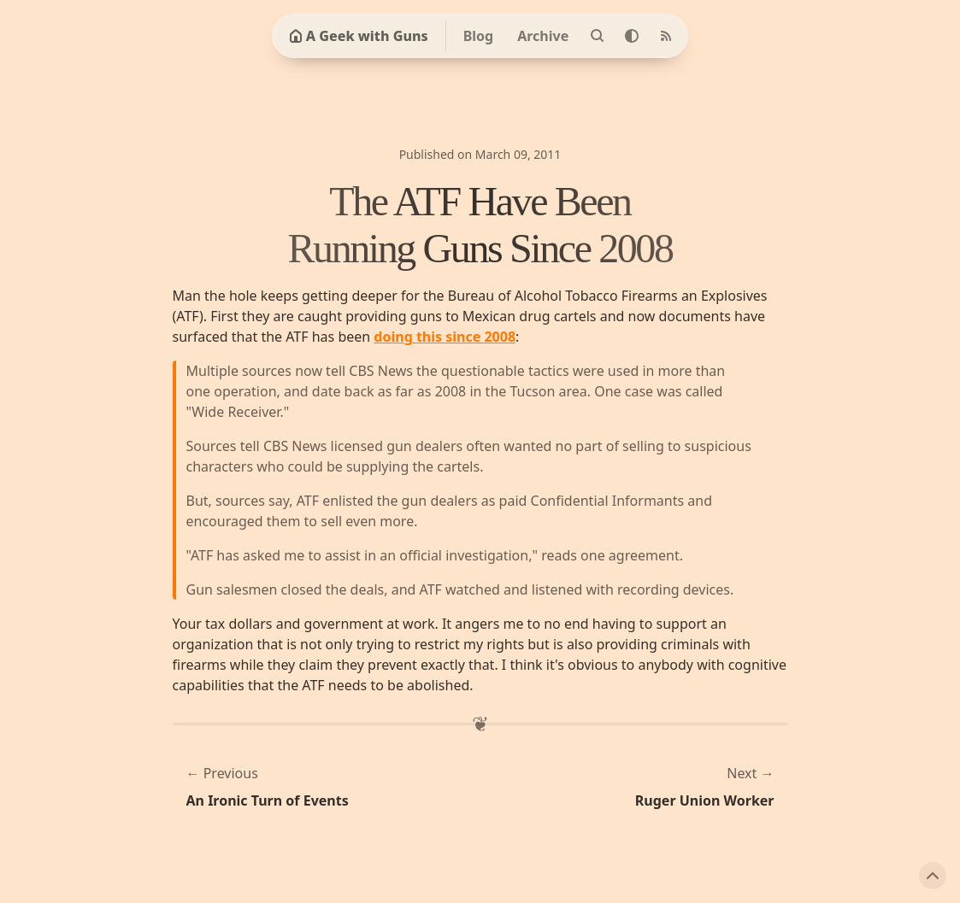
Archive (542, 35)
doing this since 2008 (444, 336)
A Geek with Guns (358, 35)
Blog (478, 35)
